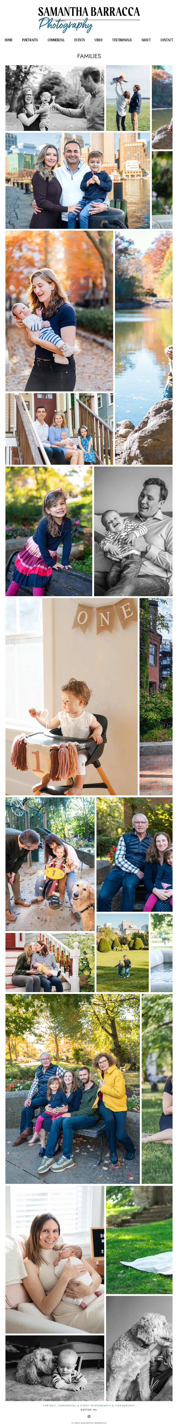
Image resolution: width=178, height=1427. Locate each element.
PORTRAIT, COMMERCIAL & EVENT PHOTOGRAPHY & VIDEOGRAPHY (89, 1405)
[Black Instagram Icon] (89, 1416)
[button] (30, 40)
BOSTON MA (89, 1409)
